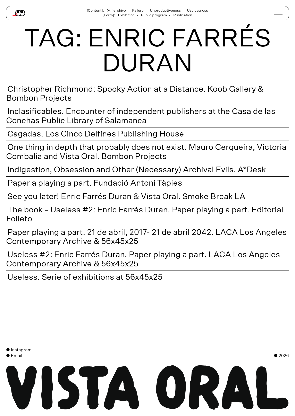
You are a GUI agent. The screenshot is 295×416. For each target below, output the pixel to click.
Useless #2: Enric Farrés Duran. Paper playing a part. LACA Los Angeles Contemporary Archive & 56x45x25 (143, 259)
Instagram (21, 350)
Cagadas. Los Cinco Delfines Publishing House (95, 134)
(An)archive (116, 10)
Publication (182, 15)
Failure (138, 10)
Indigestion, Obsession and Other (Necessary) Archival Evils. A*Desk (136, 169)
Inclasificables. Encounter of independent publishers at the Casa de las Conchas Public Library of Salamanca (140, 116)
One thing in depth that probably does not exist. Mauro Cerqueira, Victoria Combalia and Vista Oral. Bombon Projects (146, 151)
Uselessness (197, 10)
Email (16, 356)
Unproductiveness (165, 10)
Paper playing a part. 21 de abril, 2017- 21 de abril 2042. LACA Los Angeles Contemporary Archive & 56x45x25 (146, 237)
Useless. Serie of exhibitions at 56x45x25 (84, 277)
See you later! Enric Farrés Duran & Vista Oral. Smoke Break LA (125, 196)
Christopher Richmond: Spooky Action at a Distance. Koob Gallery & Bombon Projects (134, 93)
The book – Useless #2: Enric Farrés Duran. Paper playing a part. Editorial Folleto (144, 214)
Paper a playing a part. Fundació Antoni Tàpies (94, 183)
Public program (154, 15)
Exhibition (126, 15)
